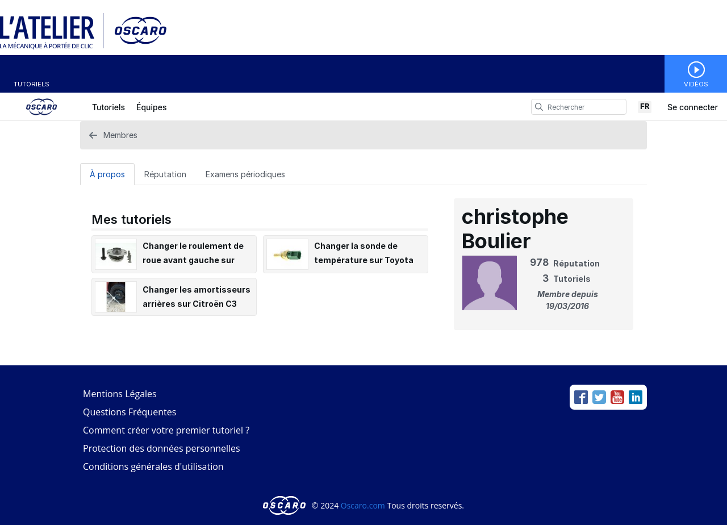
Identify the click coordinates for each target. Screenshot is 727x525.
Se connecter (692, 107)
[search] (539, 107)
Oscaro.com (363, 505)
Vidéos (696, 84)
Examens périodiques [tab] (245, 174)
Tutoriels (31, 84)
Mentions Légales (120, 394)
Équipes (151, 107)
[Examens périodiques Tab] (245, 174)
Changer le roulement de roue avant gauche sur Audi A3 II (193, 260)
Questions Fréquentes (129, 412)
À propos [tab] (107, 174)
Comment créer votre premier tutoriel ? (166, 430)
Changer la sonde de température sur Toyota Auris (363, 260)
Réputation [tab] (165, 174)
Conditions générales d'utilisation (153, 466)
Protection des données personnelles (161, 448)
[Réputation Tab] (165, 174)
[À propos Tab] (107, 174)
